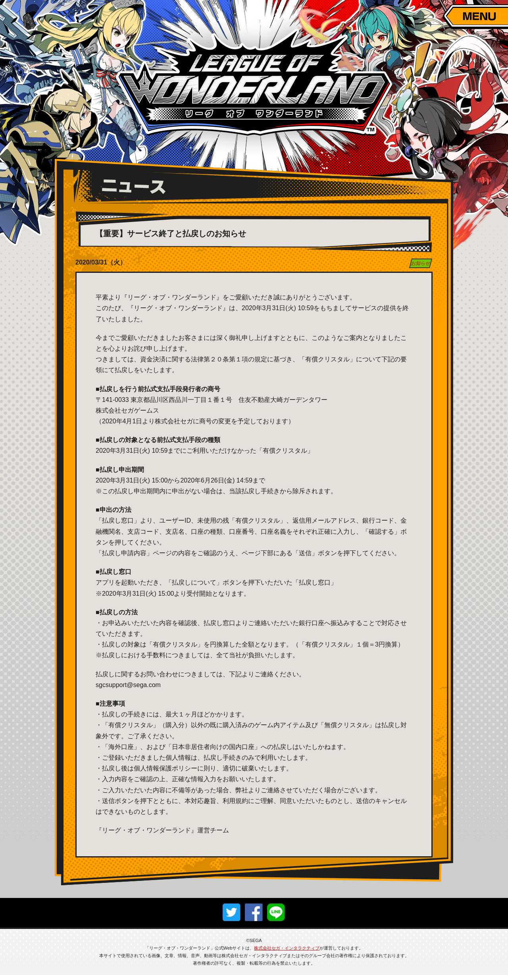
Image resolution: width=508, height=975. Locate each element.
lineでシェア (276, 913)
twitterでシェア (232, 913)
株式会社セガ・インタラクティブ (286, 948)
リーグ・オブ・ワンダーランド (254, 85)
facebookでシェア (254, 913)
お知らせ (420, 263)
